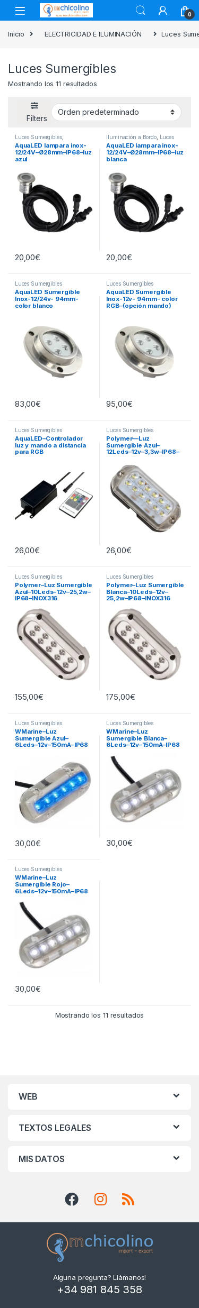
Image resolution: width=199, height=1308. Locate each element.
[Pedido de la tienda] (116, 112)
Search (140, 10)
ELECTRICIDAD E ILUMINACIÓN (93, 34)
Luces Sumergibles (38, 137)
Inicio (16, 34)
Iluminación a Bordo (131, 137)
